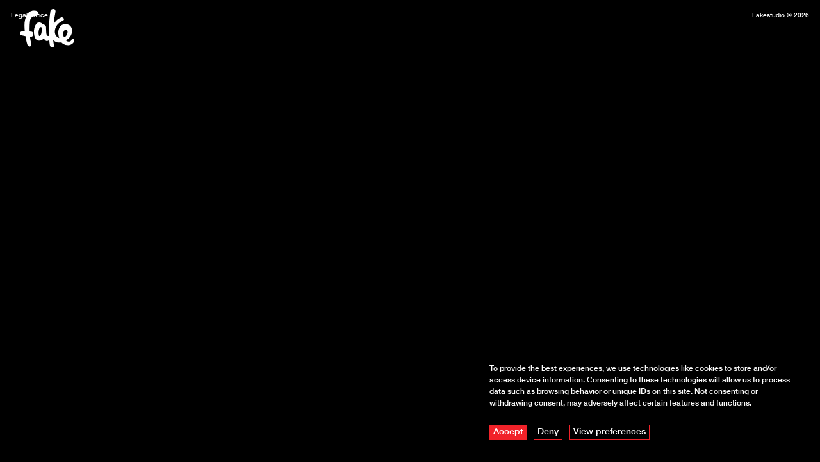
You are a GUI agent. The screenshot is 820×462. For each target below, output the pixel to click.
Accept (508, 431)
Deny (548, 431)
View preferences (609, 431)
